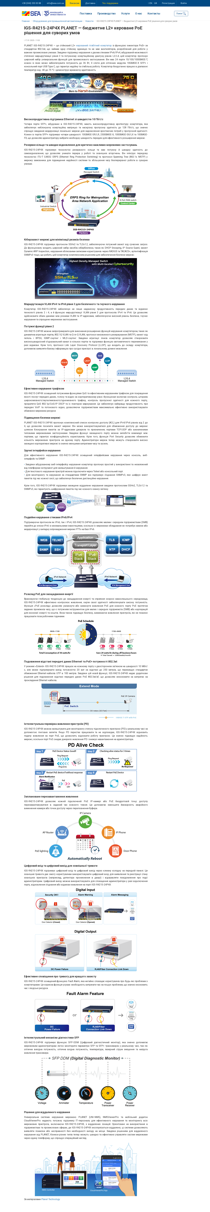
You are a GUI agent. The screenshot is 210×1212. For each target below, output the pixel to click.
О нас (138, 13)
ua (155, 3)
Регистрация (168, 3)
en (150, 3)
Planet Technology (50, 1203)
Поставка (86, 13)
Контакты (154, 13)
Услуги (125, 13)
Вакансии (74, 3)
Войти (184, 3)
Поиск (179, 13)
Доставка (90, 3)
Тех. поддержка (110, 3)
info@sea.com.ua (55, 3)
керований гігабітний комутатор (94, 49)
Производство (106, 13)
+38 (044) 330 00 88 (31, 3)
